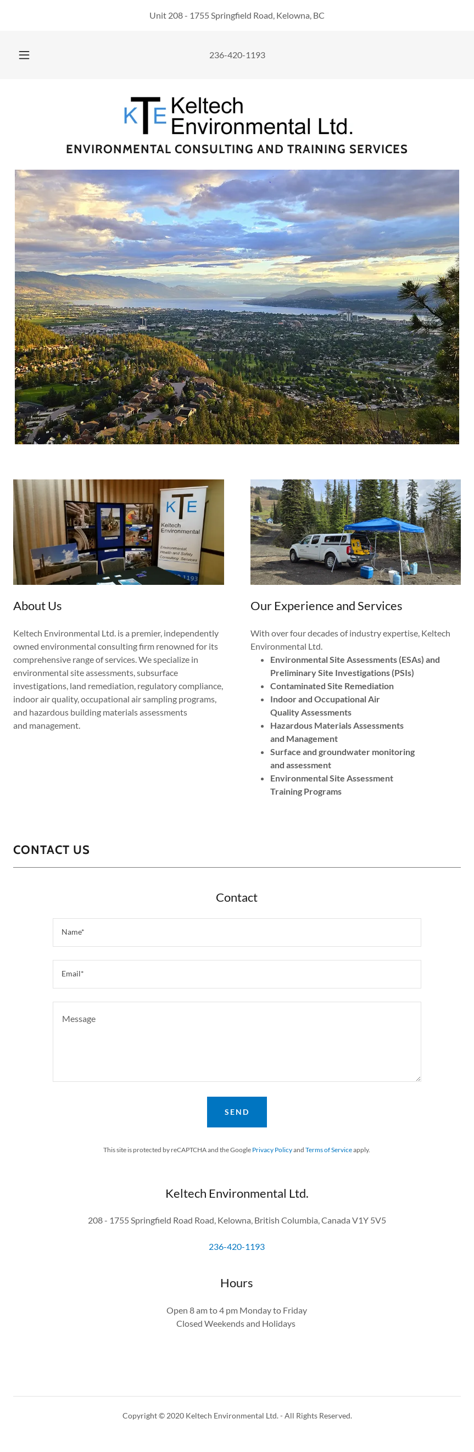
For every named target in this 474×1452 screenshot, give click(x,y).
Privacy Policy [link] (272, 1150)
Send (237, 1111)
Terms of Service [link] (328, 1150)
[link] (237, 114)
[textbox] (237, 932)
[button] (33, 55)
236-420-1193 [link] (237, 54)
